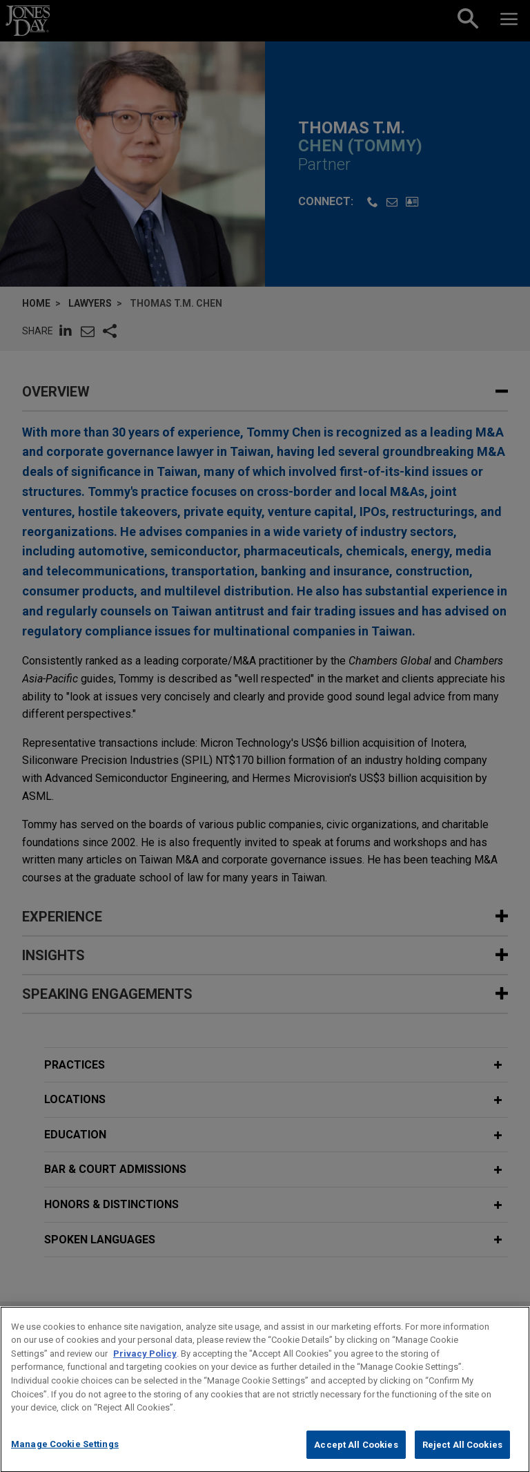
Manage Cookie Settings (65, 1458)
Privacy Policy (145, 1367)
